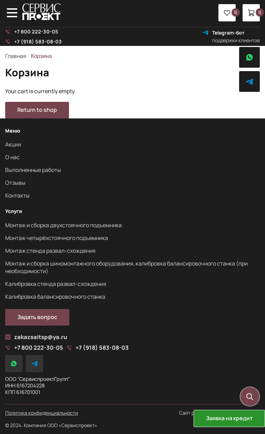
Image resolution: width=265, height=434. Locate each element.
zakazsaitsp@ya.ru (36, 337)
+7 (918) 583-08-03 (33, 41)
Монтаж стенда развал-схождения (50, 250)
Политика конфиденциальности (41, 413)
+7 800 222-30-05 (31, 31)
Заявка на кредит (229, 418)
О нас (12, 157)
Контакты (17, 195)
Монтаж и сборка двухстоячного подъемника (63, 225)
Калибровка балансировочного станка (55, 296)
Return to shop (37, 110)
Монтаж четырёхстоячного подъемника (56, 238)
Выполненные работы (33, 170)
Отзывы (15, 182)
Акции (13, 144)
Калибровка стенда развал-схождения (55, 284)
